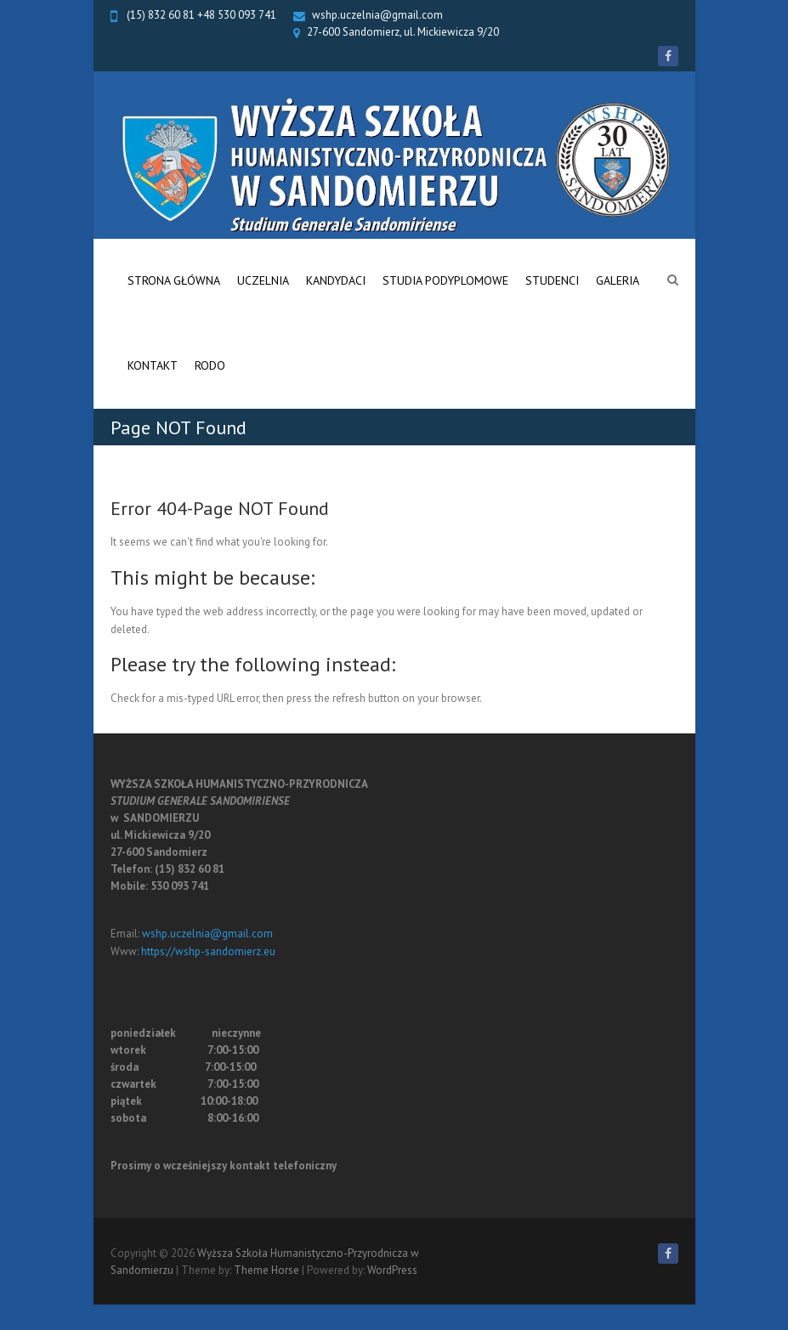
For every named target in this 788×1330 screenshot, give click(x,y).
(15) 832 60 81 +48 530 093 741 (200, 15)
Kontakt (153, 365)
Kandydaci (336, 280)
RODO (210, 365)
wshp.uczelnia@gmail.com (377, 15)
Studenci (552, 280)
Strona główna (174, 280)
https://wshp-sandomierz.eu (208, 951)
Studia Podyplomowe (445, 280)
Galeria (617, 280)
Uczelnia (263, 280)
